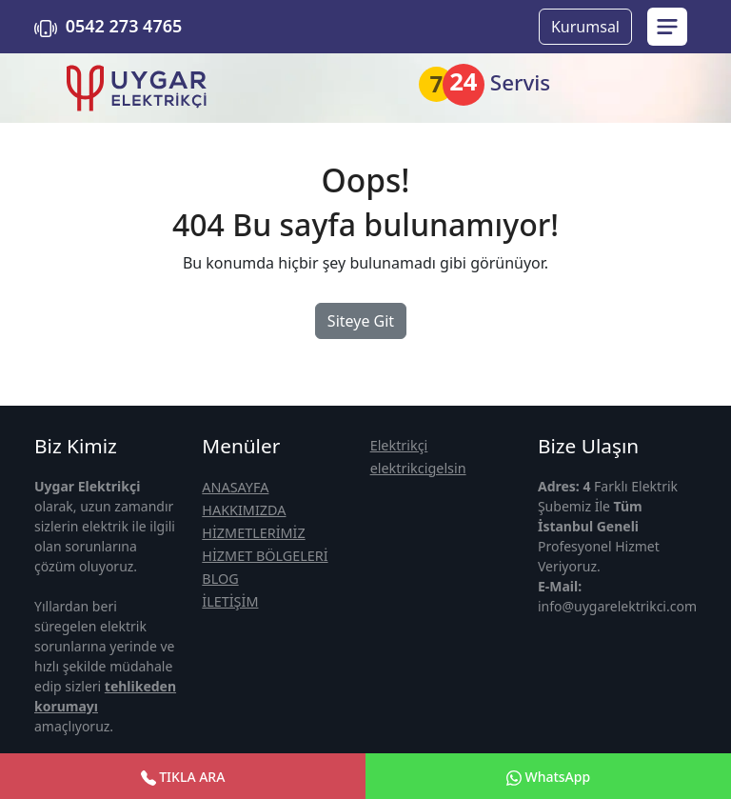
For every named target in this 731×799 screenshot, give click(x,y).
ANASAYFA (235, 487)
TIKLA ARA (183, 777)
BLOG (220, 578)
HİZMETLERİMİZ (253, 533)
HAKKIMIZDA (244, 510)
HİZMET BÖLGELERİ (264, 556)
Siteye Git (360, 320)
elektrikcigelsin (418, 468)
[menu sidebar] (667, 27)
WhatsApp (548, 777)
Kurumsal (585, 26)
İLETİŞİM (230, 601)
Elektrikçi (399, 445)
